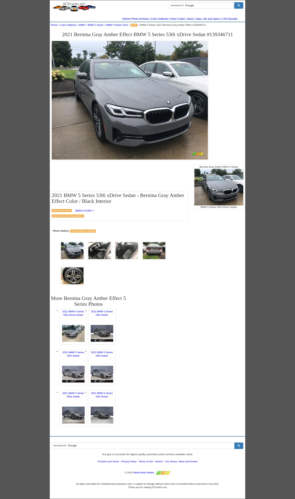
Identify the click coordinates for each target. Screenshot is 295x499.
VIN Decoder (230, 18)
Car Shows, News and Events (181, 461)
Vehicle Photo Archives (135, 18)
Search (159, 461)
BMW (82, 25)
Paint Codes (178, 18)
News (190, 18)
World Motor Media (143, 472)
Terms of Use (146, 461)
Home (54, 25)
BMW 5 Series (95, 25)
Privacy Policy (129, 461)
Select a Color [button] (84, 210)
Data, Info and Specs (208, 18)
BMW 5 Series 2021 (117, 25)
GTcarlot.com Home (108, 461)
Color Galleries (160, 18)
